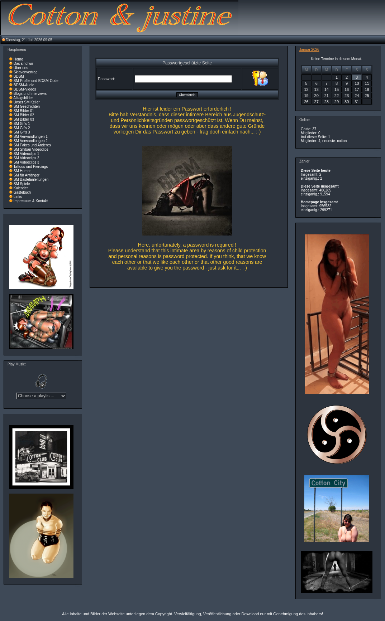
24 (357, 95)
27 (316, 102)
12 (306, 89)
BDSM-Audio (24, 85)
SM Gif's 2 (22, 128)
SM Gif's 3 (22, 132)
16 (346, 89)
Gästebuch (22, 192)
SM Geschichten (27, 106)
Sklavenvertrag (26, 72)
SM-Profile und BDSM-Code (36, 81)
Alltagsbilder (23, 98)
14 (326, 89)
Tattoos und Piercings (31, 167)
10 (357, 83)
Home (18, 59)
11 (367, 83)
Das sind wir (23, 64)
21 (326, 95)
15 (336, 89)
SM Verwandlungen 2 (31, 141)
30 (346, 102)
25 (367, 95)
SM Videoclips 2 (26, 158)
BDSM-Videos (25, 89)
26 (306, 102)
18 (367, 89)
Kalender (21, 188)
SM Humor (22, 171)
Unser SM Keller (27, 102)
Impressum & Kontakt (31, 201)
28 (326, 102)
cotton (342, 141)
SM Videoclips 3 (26, 162)
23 (346, 95)
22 (336, 95)
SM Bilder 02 (24, 115)
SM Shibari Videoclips (31, 149)
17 (357, 89)
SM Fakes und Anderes (32, 145)
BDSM (19, 76)
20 (316, 95)
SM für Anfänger (26, 175)
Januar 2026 (309, 50)
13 (316, 89)
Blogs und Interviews (30, 94)
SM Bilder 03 (24, 119)
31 (357, 102)
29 (336, 102)
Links (18, 197)
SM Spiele (22, 184)
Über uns (21, 68)
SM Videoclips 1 (26, 154)
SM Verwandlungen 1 (31, 137)
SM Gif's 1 (22, 124)
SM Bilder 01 (24, 111)
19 (306, 95)
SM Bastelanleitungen (31, 179)
